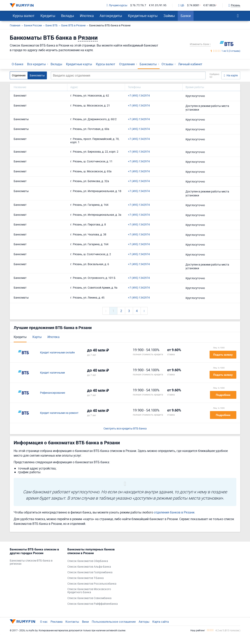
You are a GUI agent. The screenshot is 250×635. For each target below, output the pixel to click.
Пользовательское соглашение (114, 621)
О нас (44, 621)
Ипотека (87, 15)
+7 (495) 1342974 (139, 95)
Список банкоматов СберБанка (87, 561)
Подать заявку (223, 354)
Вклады (67, 15)
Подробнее (223, 394)
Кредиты (47, 15)
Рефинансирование (52, 392)
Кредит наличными (52, 372)
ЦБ (181, 5)
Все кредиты (36, 64)
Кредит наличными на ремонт (59, 413)
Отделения (127, 64)
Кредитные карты (143, 15)
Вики (85, 621)
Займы (169, 15)
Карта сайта (160, 621)
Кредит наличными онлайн (57, 352)
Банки (186, 15)
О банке (17, 64)
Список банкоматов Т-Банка (85, 578)
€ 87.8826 (209, 5)
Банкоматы (148, 64)
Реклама (56, 621)
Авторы (144, 621)
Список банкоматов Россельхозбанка (91, 583)
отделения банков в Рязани (174, 512)
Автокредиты (111, 15)
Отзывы (167, 64)
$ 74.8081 (193, 5)
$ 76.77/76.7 (138, 5)
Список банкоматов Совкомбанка (89, 598)
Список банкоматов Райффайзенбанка (92, 603)
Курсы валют (24, 15)
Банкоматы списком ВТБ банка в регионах (31, 562)
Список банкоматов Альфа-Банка (89, 566)
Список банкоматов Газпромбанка (89, 572)
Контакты (72, 621)
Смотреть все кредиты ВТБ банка (125, 428)
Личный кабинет (190, 64)
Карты (37, 337)
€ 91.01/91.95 (157, 5)
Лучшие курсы (117, 5)
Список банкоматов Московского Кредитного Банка (89, 591)
